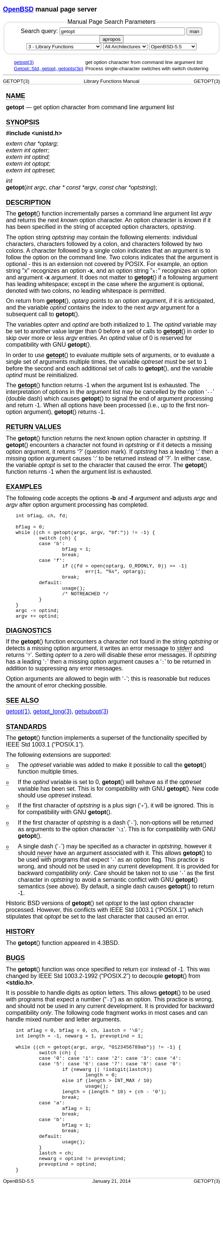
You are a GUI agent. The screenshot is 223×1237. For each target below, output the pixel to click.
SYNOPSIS (22, 122)
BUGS (15, 979)
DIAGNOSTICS (28, 651)
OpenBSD (18, 9)
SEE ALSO (22, 721)
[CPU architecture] (125, 46)
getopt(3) (24, 62)
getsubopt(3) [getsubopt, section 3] (91, 732)
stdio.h (19, 1004)
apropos (111, 39)
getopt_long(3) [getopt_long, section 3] (52, 732)
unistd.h (46, 133)
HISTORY (20, 952)
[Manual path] (173, 46)
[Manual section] (63, 46)
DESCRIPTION (28, 202)
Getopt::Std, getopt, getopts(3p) (48, 68)
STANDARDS (26, 748)
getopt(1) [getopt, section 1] (18, 732)
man (194, 31)
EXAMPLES (24, 486)
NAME (15, 96)
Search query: (104, 31)
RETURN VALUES (33, 427)
